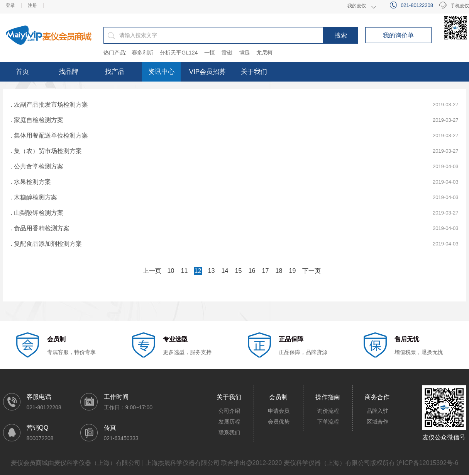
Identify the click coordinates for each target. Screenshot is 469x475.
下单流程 (328, 422)
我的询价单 (398, 35)
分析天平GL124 (179, 52)
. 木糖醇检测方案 (34, 197)
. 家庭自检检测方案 (37, 120)
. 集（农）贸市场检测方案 (46, 151)
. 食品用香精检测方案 (40, 228)
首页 (22, 71)
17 (265, 270)
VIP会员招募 (207, 71)
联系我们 (229, 432)
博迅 (244, 52)
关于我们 (254, 71)
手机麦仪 (454, 6)
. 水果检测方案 (31, 182)
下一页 (311, 270)
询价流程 (328, 411)
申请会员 (279, 411)
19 (292, 270)
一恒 (209, 52)
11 (184, 270)
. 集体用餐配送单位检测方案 (49, 135)
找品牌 (68, 71)
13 (211, 270)
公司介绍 (229, 411)
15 (238, 270)
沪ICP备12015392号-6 (427, 463)
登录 (10, 5)
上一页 (152, 270)
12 (198, 270)
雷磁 (227, 52)
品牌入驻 (377, 411)
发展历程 (229, 422)
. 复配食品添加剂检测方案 (46, 243)
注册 (32, 5)
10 (171, 270)
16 (252, 270)
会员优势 (279, 422)
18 (279, 270)
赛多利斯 (142, 52)
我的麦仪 (356, 6)
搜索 (341, 35)
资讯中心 (161, 71)
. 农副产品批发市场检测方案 (49, 104)
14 (225, 270)
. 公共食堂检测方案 (37, 166)
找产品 (115, 71)
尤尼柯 (264, 52)
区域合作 (377, 422)
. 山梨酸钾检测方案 (37, 212)
